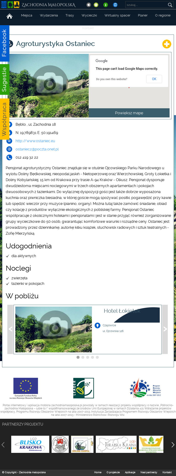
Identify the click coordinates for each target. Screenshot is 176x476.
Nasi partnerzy (148, 472)
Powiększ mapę (129, 113)
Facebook (5, 43)
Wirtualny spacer (117, 15)
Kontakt (88, 28)
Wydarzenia (49, 15)
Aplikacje (130, 472)
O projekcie (113, 472)
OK (154, 79)
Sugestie (5, 82)
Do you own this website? (111, 79)
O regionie (162, 15)
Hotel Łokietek (122, 311)
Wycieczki (89, 15)
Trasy (70, 15)
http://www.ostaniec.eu (35, 141)
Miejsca (26, 15)
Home (97, 472)
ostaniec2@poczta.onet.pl (37, 149)
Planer (143, 15)
